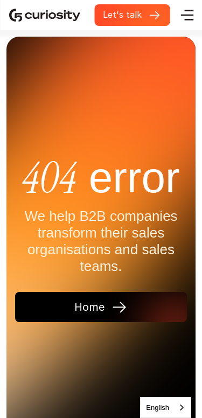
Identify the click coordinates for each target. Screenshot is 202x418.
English (157, 407)
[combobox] (165, 407)
